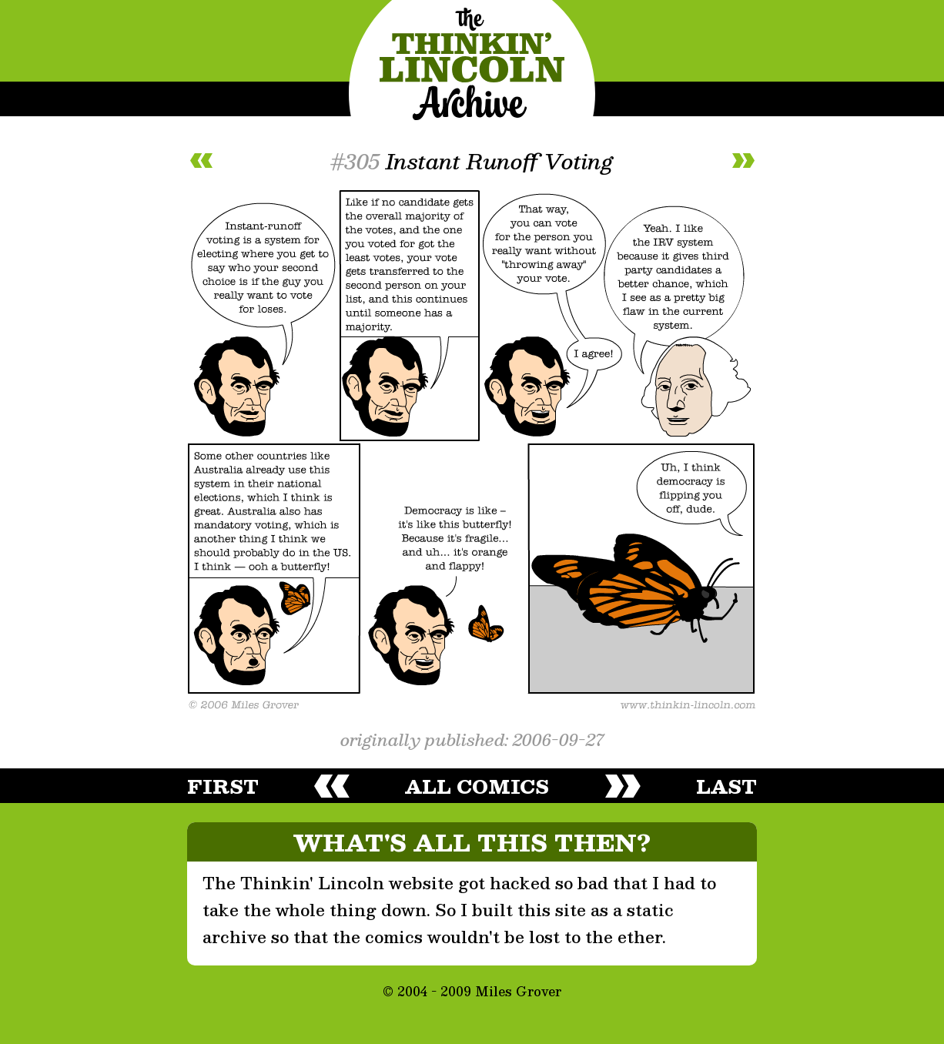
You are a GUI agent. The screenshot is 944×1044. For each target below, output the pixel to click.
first (223, 786)
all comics (477, 786)
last (726, 786)
